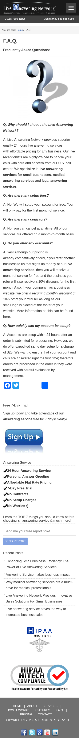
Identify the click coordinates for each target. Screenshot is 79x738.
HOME (18, 706)
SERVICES (50, 706)
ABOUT (32, 706)
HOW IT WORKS (18, 710)
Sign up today (13, 413)
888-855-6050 (58, 18)
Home (20, 30)
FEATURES (42, 710)
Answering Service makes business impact (38, 574)
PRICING (26, 714)
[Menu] (71, 8)
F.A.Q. (60, 710)
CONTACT (45, 714)
